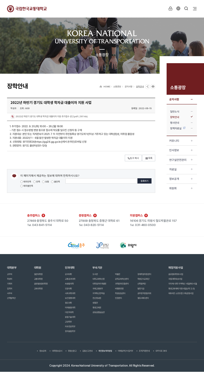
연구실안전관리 (181, 160)
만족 (36, 181)
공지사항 (181, 99)
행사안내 (181, 122)
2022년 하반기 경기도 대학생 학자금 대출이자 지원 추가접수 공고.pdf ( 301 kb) (51, 116)
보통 (45, 181)
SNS (147, 86)
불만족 (55, 181)
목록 (148, 158)
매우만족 (25, 181)
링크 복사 (133, 158)
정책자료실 (181, 128)
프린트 (152, 86)
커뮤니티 (181, 140)
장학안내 (181, 117)
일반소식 (181, 111)
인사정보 (181, 150)
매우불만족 (26, 186)
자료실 (181, 169)
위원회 (181, 188)
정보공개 (181, 179)
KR (178, 8)
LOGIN (170, 8)
